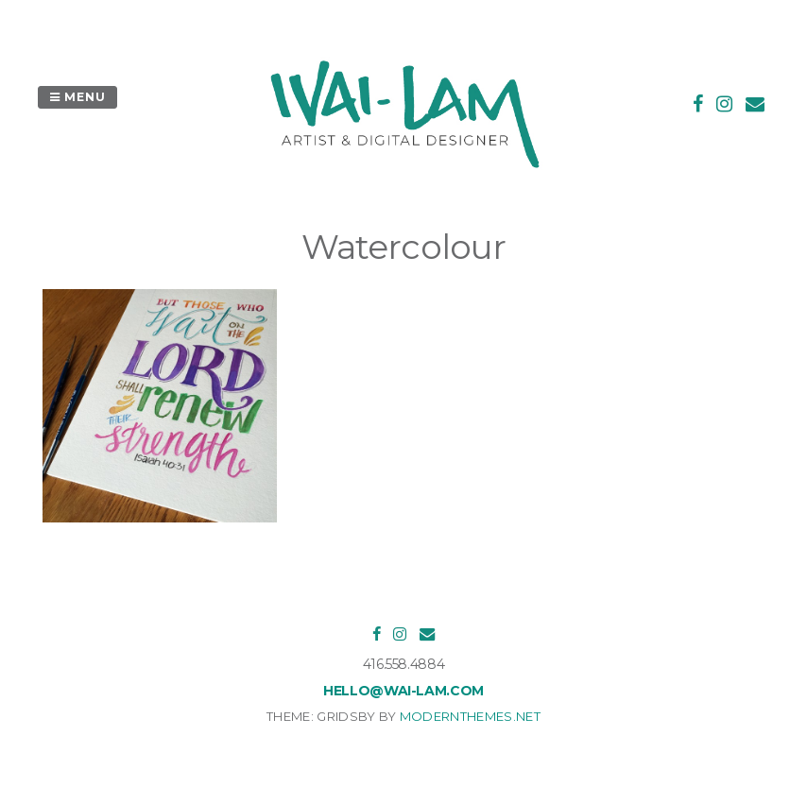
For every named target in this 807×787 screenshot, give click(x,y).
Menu (77, 97)
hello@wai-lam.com (403, 690)
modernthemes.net (470, 716)
